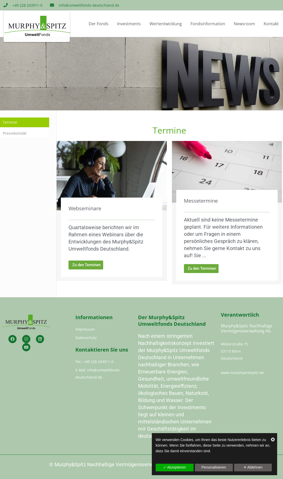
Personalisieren (213, 467)
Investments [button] (129, 24)
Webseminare (85, 208)
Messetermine (201, 200)
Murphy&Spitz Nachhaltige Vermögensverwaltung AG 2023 (121, 464)
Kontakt (271, 24)
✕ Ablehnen (253, 467)
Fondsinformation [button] (208, 24)
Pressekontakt (14, 133)
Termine (10, 122)
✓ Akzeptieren (174, 467)
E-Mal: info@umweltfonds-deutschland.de (98, 374)
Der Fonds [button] (99, 24)
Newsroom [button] (244, 24)
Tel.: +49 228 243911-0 (94, 361)
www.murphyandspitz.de (242, 372)
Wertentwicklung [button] (166, 24)
